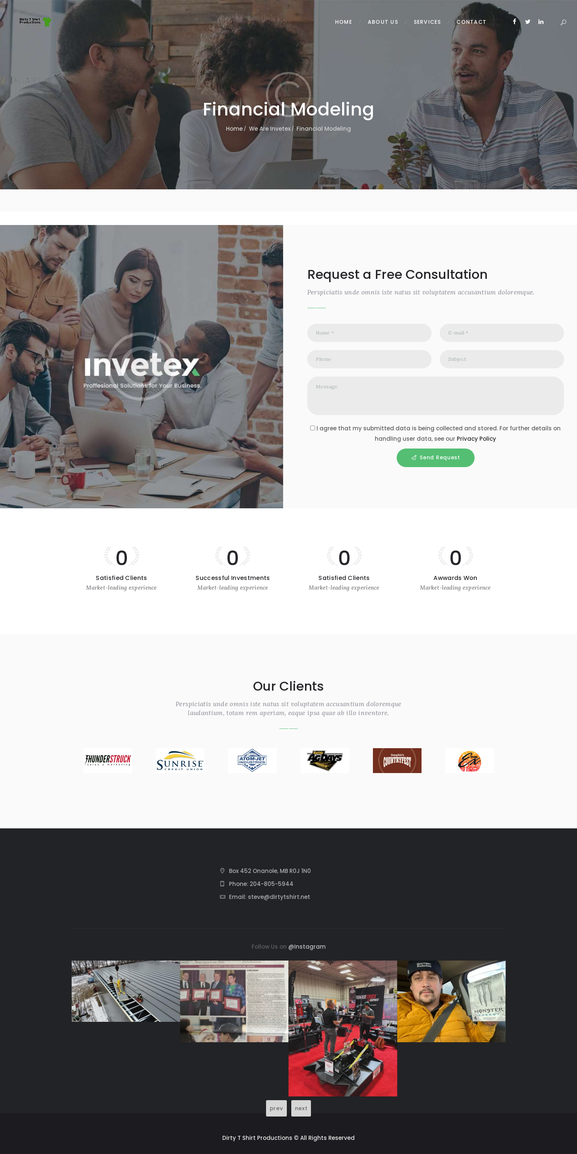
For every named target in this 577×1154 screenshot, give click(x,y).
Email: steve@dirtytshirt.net (269, 897)
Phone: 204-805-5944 (261, 884)
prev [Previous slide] (276, 1108)
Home (234, 129)
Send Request (440, 457)
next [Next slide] (301, 1108)
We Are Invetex (270, 129)
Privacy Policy (476, 439)
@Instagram (307, 947)
